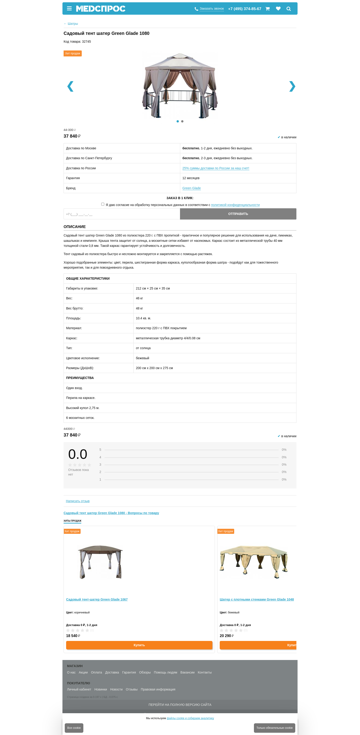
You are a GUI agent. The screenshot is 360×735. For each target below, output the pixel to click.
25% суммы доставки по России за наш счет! (216, 168)
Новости (116, 689)
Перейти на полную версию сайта (180, 705)
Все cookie (74, 727)
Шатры (71, 23)
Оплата (96, 672)
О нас (71, 672)
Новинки (100, 689)
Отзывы (132, 689)
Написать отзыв (78, 501)
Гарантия (129, 672)
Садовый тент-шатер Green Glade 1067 (97, 599)
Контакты (204, 672)
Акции (83, 672)
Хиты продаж (72, 521)
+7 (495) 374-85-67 (244, 9)
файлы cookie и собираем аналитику (190, 718)
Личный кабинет (79, 689)
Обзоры (145, 672)
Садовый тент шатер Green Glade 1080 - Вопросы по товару (111, 513)
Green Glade (192, 188)
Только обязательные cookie (274, 727)
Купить (139, 645)
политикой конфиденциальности (235, 205)
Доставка (112, 672)
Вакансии (187, 672)
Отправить (238, 214)
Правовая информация (158, 689)
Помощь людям (165, 672)
